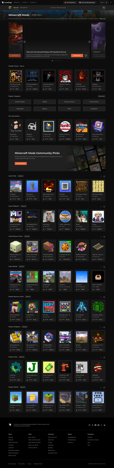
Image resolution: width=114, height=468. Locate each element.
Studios (33, 2)
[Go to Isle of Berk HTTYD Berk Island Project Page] (65, 401)
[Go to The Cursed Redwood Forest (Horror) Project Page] (32, 80)
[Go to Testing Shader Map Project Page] (32, 281)
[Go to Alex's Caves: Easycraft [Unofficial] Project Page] (48, 190)
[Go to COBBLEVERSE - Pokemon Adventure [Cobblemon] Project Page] (48, 341)
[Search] (104, 7)
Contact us (70, 442)
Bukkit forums (51, 450)
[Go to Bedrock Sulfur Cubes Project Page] (16, 250)
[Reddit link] (104, 425)
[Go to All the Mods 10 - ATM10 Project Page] (16, 341)
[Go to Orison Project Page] (98, 220)
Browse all (101, 96)
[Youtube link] (95, 425)
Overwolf (90, 437)
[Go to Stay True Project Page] (48, 311)
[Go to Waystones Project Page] (32, 190)
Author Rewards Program (34, 442)
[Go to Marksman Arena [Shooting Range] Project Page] (16, 281)
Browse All (23, 7)
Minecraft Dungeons (14, 453)
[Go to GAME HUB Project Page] (48, 281)
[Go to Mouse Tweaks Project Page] (81, 371)
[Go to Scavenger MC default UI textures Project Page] (65, 250)
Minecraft (11, 439)
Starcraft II (11, 447)
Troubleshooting (72, 439)
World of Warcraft (13, 442)
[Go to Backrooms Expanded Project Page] (98, 190)
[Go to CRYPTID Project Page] (81, 80)
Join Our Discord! (52, 437)
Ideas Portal (51, 439)
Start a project (31, 437)
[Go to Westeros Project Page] (65, 281)
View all (21, 176)
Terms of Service (12, 463)
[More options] (110, 2)
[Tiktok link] (92, 425)
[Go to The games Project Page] (81, 281)
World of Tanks (12, 455)
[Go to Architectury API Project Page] (65, 371)
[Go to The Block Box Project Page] (48, 130)
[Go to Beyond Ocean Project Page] (81, 130)
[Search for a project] (76, 8)
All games (11, 437)
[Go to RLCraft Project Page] (81, 341)
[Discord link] (98, 425)
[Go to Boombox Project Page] (32, 130)
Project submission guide (34, 439)
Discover (16, 7)
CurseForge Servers (52, 453)
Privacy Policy (22, 463)
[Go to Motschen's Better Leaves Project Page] (98, 311)
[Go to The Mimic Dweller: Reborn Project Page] (16, 80)
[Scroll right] (104, 176)
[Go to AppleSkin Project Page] (98, 371)
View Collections (20, 163)
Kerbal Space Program (14, 450)
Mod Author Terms (38, 463)
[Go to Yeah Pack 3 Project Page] (48, 220)
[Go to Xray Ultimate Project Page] (81, 311)
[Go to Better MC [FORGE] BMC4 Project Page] (65, 341)
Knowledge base (72, 437)
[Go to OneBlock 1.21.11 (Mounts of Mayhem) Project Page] (48, 401)
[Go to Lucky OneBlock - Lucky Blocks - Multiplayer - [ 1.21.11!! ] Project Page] (32, 401)
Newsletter (50, 445)
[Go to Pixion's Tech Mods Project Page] (32, 250)
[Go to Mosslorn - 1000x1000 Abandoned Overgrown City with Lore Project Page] (81, 401)
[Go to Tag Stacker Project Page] (16, 130)
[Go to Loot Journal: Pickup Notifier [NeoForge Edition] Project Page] (98, 130)
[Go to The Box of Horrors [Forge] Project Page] (65, 80)
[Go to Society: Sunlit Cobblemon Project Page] (65, 130)
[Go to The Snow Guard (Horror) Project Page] (48, 80)
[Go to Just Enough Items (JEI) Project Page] (32, 371)
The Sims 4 (11, 445)
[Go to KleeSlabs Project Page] (16, 190)
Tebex (89, 442)
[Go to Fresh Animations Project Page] (16, 311)
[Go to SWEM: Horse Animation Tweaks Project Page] (81, 250)
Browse (17, 2)
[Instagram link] (89, 425)
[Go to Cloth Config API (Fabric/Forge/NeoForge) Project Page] (48, 371)
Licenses (29, 463)
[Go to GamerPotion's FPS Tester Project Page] (98, 401)
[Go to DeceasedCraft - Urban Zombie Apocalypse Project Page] (32, 341)
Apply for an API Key (33, 445)
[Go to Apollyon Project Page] (98, 80)
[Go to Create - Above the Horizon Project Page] (65, 220)
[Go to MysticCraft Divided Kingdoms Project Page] (16, 220)
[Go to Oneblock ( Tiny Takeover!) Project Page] (16, 401)
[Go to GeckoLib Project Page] (16, 371)
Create (25, 2)
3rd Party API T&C (32, 447)
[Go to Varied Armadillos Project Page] (48, 250)
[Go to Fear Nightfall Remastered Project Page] (32, 220)
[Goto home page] (7, 2)
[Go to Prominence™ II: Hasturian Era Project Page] (98, 341)
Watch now (77, 55)
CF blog (50, 442)
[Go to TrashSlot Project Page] (65, 190)
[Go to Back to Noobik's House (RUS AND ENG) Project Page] (98, 281)
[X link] (101, 425)
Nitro (89, 445)
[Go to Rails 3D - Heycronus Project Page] (98, 250)
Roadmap (50, 447)
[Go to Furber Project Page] (81, 220)
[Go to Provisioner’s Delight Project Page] (81, 190)
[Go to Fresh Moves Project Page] (32, 311)
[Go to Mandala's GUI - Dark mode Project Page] (65, 311)
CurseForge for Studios (93, 439)
